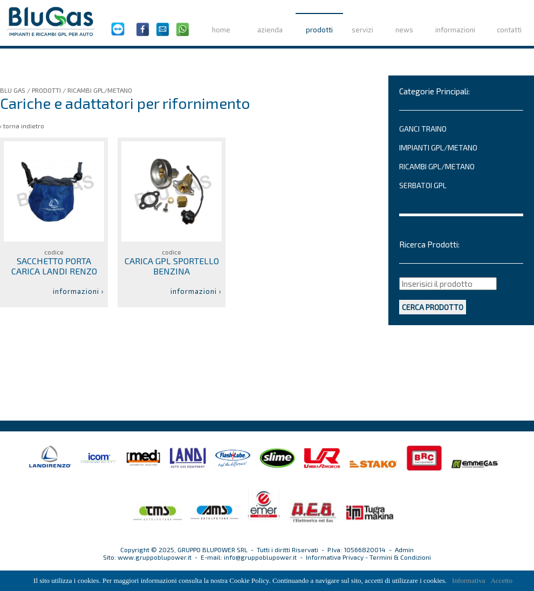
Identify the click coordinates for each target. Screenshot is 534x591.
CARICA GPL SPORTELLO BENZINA (172, 266)
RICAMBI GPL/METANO (99, 90)
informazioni (455, 29)
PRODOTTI (46, 90)
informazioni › (78, 291)
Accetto (501, 580)
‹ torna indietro (22, 125)
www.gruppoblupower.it (154, 557)
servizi (362, 29)
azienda (270, 29)
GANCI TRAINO (423, 128)
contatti (509, 29)
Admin (404, 549)
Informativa (468, 580)
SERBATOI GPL (423, 185)
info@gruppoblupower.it (260, 557)
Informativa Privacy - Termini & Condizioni (368, 557)
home (221, 29)
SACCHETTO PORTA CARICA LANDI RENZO (54, 266)
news (404, 29)
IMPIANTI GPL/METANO (438, 147)
